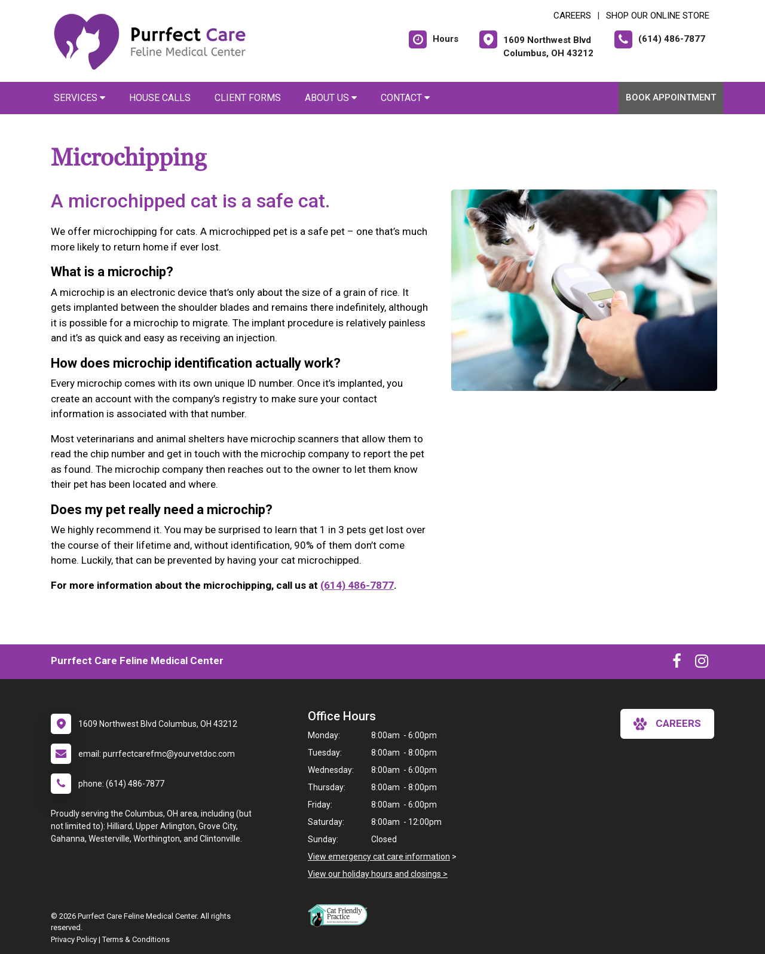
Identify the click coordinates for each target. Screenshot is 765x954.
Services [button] (79, 97)
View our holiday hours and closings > (378, 874)
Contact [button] (405, 97)
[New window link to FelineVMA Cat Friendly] (341, 915)
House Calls (160, 97)
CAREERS (572, 15)
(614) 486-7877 (357, 585)
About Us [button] (331, 97)
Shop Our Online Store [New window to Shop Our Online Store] (657, 15)
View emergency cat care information (379, 856)
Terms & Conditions (136, 939)
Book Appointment (671, 97)
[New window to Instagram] (701, 663)
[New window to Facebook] (676, 663)
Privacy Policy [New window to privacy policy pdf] (74, 939)
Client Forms (248, 97)
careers (667, 723)
